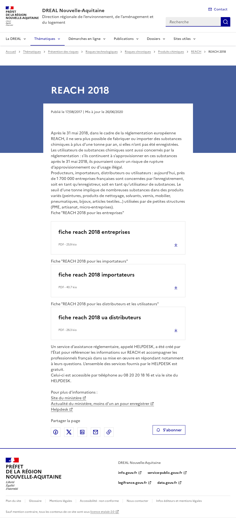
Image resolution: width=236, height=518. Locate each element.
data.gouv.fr (167, 482)
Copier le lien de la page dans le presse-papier (109, 432)
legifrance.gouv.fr (132, 482)
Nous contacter (137, 501)
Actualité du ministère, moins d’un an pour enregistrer (100, 403)
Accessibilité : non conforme (99, 501)
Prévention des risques (63, 52)
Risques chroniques (138, 52)
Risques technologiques (102, 52)
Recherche (225, 22)
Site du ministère (66, 398)
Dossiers (153, 38)
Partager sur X (69, 432)
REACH (196, 52)
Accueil (11, 52)
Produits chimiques (171, 52)
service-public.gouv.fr (165, 472)
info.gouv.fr (127, 472)
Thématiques (44, 38)
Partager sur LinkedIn (82, 432)
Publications (124, 38)
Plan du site (13, 501)
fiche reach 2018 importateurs (96, 275)
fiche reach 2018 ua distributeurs (99, 317)
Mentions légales (60, 501)
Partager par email (95, 432)
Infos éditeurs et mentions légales (179, 501)
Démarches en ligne (84, 38)
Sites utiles (182, 38)
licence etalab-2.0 (102, 512)
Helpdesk (59, 409)
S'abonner (168, 430)
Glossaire (35, 501)
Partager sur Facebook (55, 432)
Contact (220, 9)
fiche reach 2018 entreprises (94, 232)
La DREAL (13, 38)
